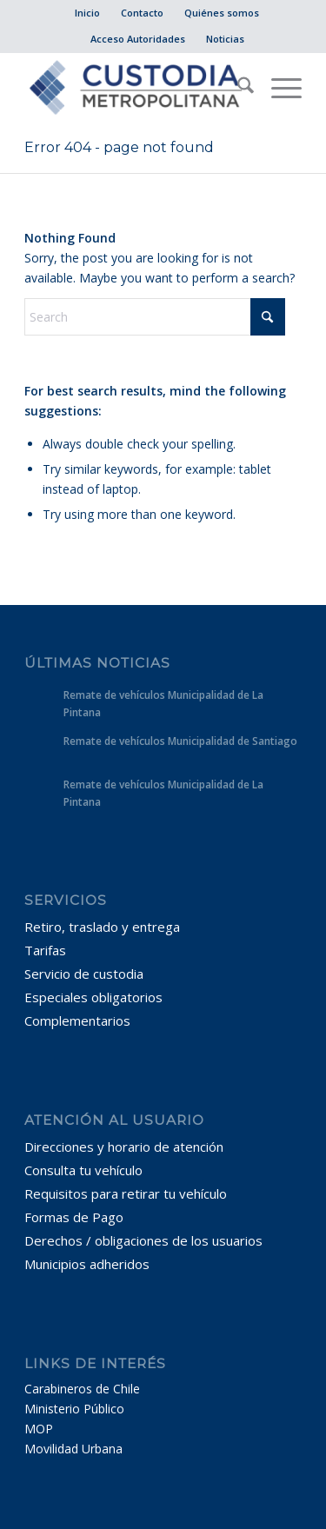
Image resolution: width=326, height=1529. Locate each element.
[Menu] (278, 88)
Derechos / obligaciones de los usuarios (143, 1240)
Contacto (142, 12)
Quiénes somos (221, 12)
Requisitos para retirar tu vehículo (125, 1193)
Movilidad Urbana (73, 1448)
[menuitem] (88, 13)
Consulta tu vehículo (83, 1170)
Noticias (225, 38)
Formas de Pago (73, 1217)
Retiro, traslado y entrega (102, 926)
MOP (38, 1428)
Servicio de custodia (83, 973)
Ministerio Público (74, 1408)
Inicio (87, 12)
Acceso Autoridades (137, 38)
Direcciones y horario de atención (123, 1146)
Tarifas (45, 950)
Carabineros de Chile (82, 1388)
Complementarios (77, 1020)
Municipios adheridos (87, 1264)
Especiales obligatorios (93, 997)
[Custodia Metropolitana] (135, 88)
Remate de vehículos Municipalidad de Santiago (180, 741)
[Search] (237, 88)
